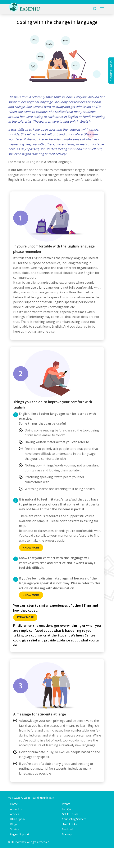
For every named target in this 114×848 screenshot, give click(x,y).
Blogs (13, 824)
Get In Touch (70, 814)
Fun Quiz (67, 809)
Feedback (68, 829)
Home (14, 804)
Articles (14, 814)
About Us (16, 809)
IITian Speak (17, 819)
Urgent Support (19, 834)
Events (66, 804)
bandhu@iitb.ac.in (43, 797)
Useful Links (69, 824)
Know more (31, 547)
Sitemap (67, 834)
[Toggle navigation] (102, 9)
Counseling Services (74, 819)
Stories (14, 829)
